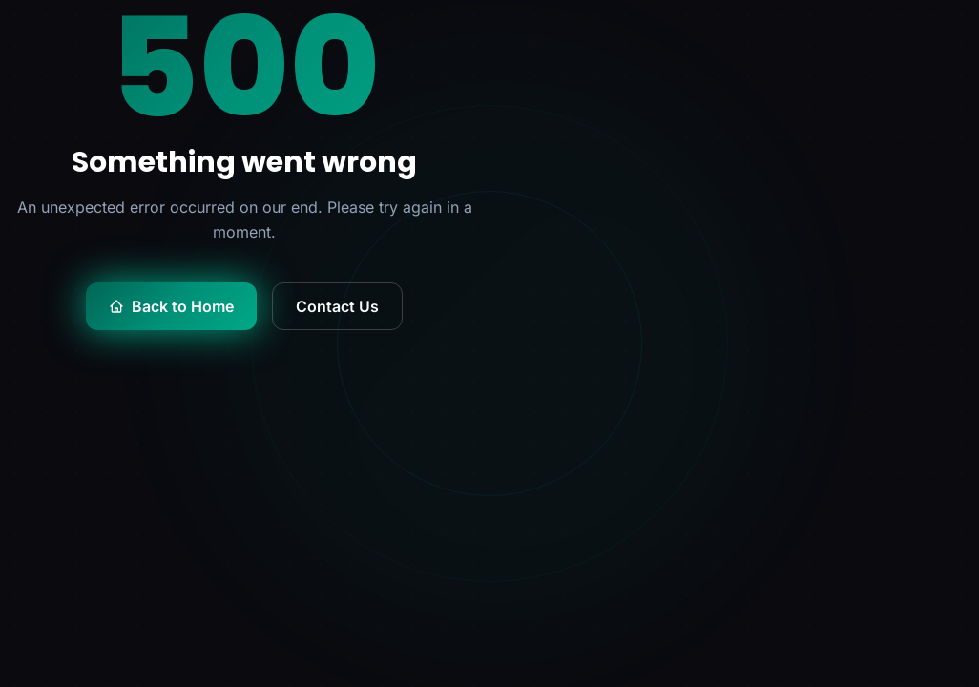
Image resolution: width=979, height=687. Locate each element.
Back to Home (171, 306)
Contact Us (337, 306)
